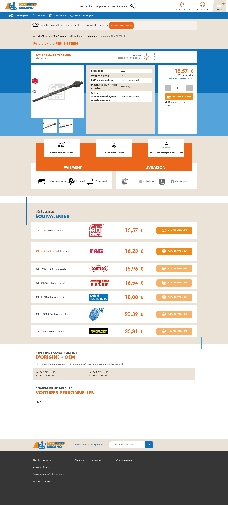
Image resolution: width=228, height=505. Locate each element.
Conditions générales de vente (48, 474)
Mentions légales (41, 467)
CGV (35, 497)
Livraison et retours (43, 460)
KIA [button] (39, 402)
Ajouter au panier (182, 97)
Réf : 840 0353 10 (45, 251)
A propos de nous (42, 481)
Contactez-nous (124, 460)
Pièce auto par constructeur (88, 460)
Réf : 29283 (42, 230)
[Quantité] (178, 88)
